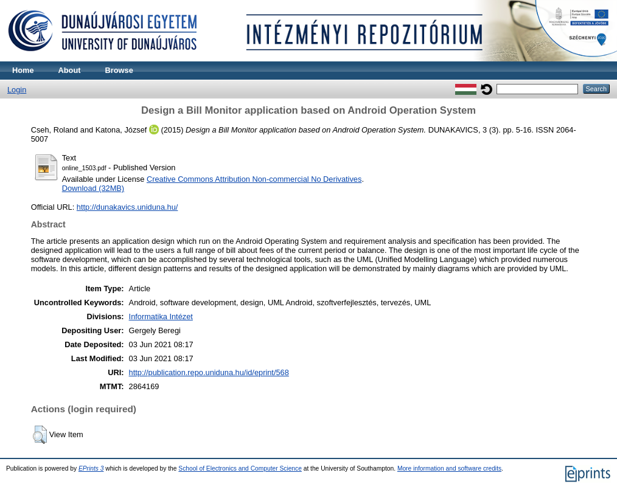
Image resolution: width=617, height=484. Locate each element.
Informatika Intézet (161, 316)
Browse (119, 70)
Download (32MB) (93, 188)
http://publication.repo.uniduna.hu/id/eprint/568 (209, 372)
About (69, 70)
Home (23, 70)
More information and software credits (449, 468)
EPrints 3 (91, 468)
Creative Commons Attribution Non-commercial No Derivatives (254, 179)
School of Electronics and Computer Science (240, 468)
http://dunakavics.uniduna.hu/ (127, 207)
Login (16, 89)
